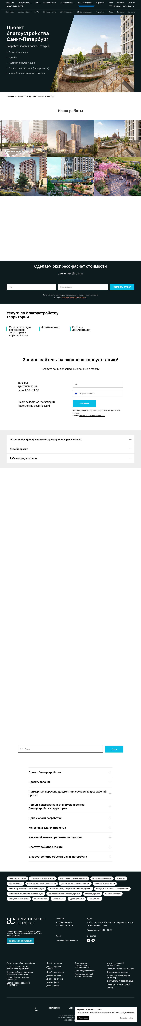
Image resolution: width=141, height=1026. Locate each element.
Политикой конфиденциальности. (74, 297)
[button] (20, 941)
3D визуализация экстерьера (120, 969)
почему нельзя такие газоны (19, 899)
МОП (37, 12)
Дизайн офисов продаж (53, 968)
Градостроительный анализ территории (84, 975)
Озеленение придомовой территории (18, 984)
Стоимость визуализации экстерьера (118, 976)
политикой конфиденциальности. (92, 415)
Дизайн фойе (52, 982)
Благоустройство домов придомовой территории (18, 968)
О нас (111, 12)
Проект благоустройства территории (18, 978)
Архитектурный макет (85, 971)
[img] (110, 4)
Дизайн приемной (54, 979)
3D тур (110, 988)
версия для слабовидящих (101, 878)
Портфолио (10, 12)
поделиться (121, 878)
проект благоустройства (17, 878)
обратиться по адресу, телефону (42, 878)
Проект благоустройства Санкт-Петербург (36, 96)
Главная (10, 96)
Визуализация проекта (117, 972)
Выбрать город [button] (101, 4)
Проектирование (49, 12)
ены (71, 1008)
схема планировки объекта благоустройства (64, 894)
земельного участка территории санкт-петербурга (26, 889)
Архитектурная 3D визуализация (115, 964)
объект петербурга (40, 899)
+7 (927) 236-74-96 (125, 3)
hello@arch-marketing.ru (123, 6)
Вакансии (120, 12)
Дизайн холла (52, 986)
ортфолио (54, 1008)
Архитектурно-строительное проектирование (82, 965)
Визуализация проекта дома (120, 981)
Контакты (131, 12)
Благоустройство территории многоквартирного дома (20, 973)
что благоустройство (92, 894)
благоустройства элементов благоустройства (112, 889)
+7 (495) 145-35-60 (64, 922)
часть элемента (94, 899)
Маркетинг (100, 12)
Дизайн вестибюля (55, 972)
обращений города (15, 883)
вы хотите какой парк (112, 894)
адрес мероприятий (77, 899)
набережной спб (58, 899)
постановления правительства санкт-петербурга (26, 894)
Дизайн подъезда (54, 963)
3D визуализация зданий (118, 984)
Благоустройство (24, 12)
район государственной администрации (41, 883)
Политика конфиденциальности (70, 1015)
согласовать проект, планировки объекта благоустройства (70, 889)
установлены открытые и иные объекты (75, 883)
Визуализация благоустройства (21, 963)
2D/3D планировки (84, 12)
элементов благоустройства (105, 883)
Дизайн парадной (54, 975)
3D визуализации (66, 12)
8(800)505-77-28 (27, 386)
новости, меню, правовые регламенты (73, 878)
